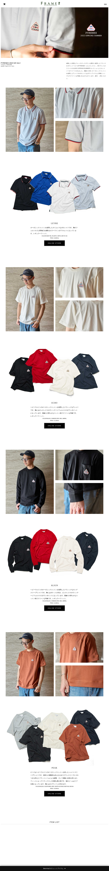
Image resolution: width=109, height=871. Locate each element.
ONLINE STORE (54, 243)
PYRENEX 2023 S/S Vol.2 (10, 63)
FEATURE (9, 64)
